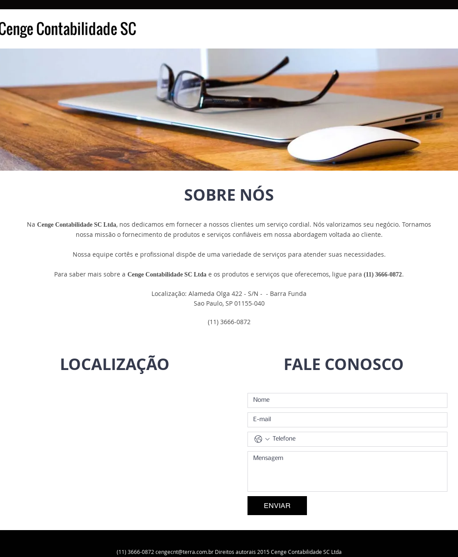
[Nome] (345, 400)
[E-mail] (345, 420)
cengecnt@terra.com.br (184, 551)
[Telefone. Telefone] (356, 439)
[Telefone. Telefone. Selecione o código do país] (262, 439)
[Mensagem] (347, 471)
